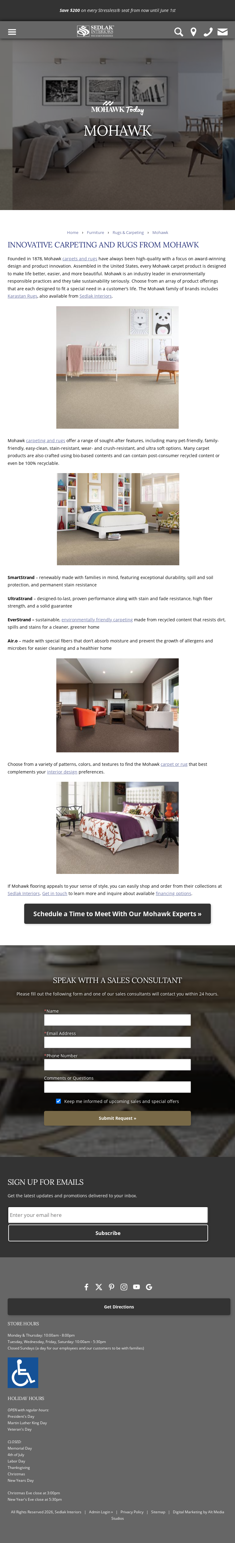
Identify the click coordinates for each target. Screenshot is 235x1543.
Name (53, 1011)
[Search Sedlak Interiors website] (179, 32)
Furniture (95, 232)
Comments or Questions (69, 1078)
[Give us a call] (208, 32)
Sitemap (158, 1512)
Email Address (61, 1033)
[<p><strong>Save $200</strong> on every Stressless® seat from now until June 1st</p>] (118, 10)
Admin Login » (101, 1512)
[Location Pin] (194, 32)
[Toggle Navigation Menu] (12, 32)
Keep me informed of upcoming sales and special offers (121, 1101)
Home (72, 232)
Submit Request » (117, 1118)
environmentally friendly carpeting (97, 620)
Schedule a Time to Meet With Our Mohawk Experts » (117, 913)
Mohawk (160, 232)
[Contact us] (223, 32)
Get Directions (119, 1307)
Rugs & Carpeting (128, 232)
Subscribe (108, 1232)
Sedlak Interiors (96, 296)
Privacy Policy (132, 1512)
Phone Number (62, 1056)
